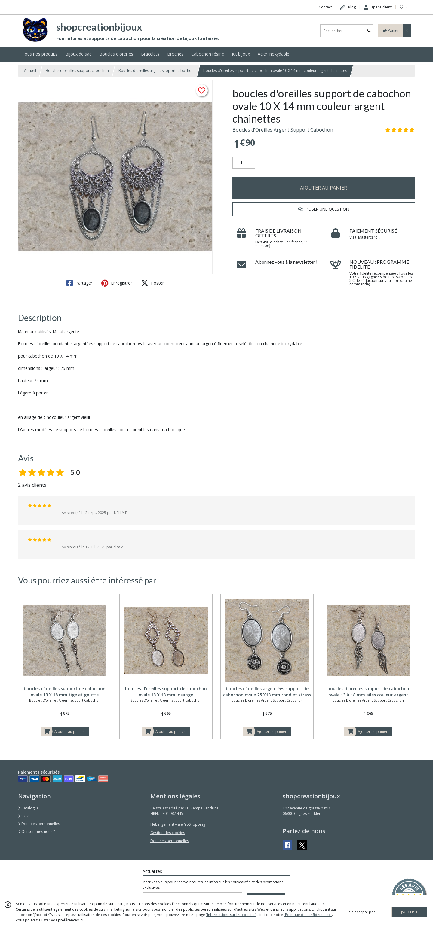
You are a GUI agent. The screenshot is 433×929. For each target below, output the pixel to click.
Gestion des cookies (167, 832)
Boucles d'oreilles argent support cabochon (156, 70)
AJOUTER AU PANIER (323, 187)
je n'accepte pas (361, 912)
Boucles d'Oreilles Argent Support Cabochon (282, 129)
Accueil (30, 70)
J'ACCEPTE (409, 912)
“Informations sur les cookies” (231, 914)
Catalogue (28, 808)
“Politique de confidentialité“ (308, 914)
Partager (79, 283)
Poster (152, 283)
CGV (23, 815)
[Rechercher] (369, 31)
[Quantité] (243, 163)
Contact (325, 7)
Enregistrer (116, 283)
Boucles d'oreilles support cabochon (77, 70)
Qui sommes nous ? (36, 831)
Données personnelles (39, 823)
